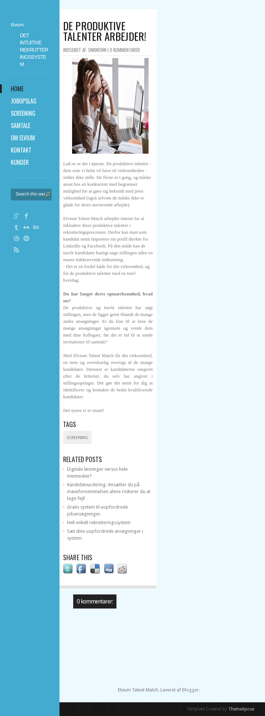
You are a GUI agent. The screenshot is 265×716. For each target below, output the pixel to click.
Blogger (190, 690)
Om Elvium (23, 137)
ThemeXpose (241, 709)
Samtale (20, 125)
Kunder (20, 162)
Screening (23, 113)
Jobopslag (23, 101)
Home (17, 88)
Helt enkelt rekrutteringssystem (99, 522)
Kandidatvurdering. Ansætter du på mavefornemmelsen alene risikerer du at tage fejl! (108, 491)
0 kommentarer (125, 49)
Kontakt (21, 150)
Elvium (17, 24)
